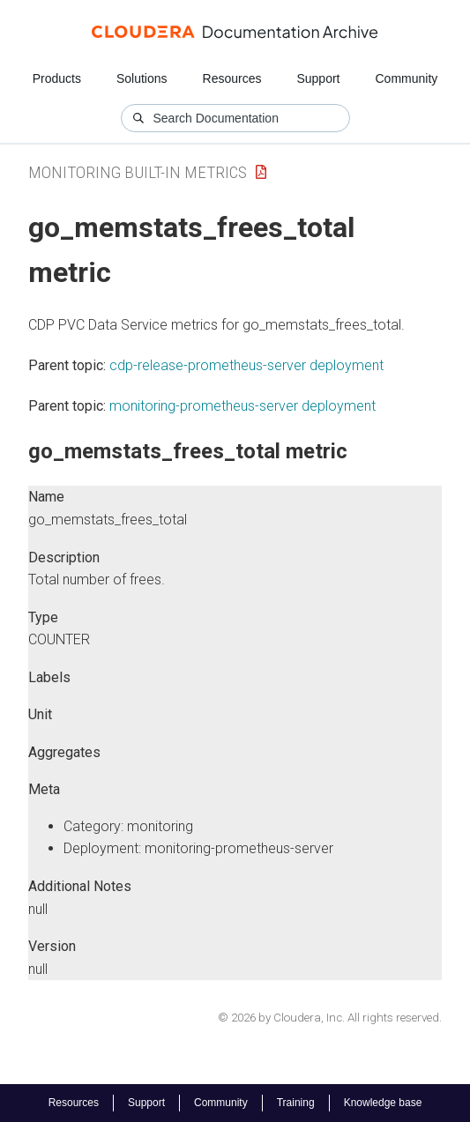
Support (317, 78)
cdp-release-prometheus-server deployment (246, 365)
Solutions (142, 78)
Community (407, 78)
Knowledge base (383, 1102)
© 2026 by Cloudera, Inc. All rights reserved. (330, 1017)
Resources (232, 78)
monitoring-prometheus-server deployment (242, 406)
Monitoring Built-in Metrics (137, 172)
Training (296, 1102)
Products (57, 78)
